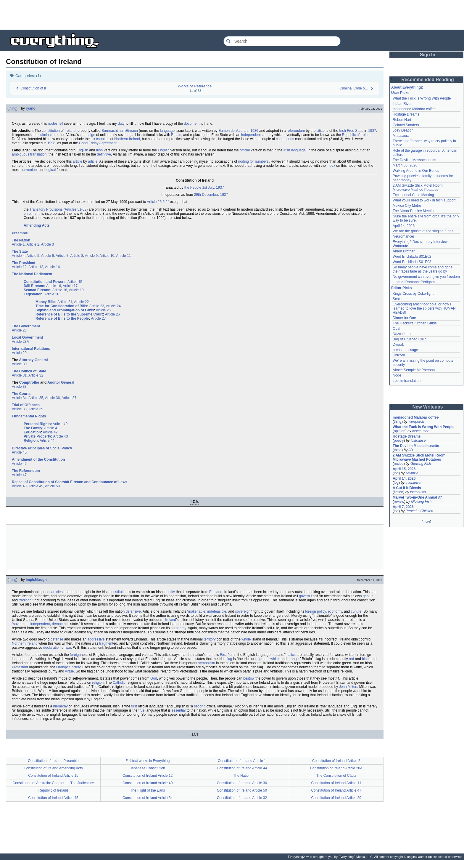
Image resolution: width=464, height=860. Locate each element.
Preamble (20, 233)
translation (38, 154)
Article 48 (19, 486)
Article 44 (47, 440)
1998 (51, 143)
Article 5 (32, 256)
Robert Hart (402, 120)
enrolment (31, 214)
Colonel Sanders (406, 125)
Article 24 (113, 306)
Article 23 (96, 306)
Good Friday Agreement (98, 143)
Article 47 (19, 475)
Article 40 (60, 424)
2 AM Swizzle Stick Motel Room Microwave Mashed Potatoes (418, 187)
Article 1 (18, 244)
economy (335, 611)
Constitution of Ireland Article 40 (148, 783)
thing (12, 108)
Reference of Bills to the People (62, 318)
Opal (396, 328)
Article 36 (52, 398)
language (167, 131)
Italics (291, 655)
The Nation (21, 240)
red (351, 659)
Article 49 (35, 486)
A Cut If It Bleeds (407, 488)
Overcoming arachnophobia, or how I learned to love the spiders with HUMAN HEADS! (424, 308)
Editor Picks (401, 288)
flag (229, 659)
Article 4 (18, 256)
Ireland (70, 131)
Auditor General (60, 382)
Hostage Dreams (406, 114)
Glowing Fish (420, 464)
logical (51, 170)
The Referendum (26, 471)
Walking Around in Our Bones (416, 171)
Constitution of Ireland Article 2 (336, 761)
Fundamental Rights (29, 416)
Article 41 (51, 428)
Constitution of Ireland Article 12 (148, 775)
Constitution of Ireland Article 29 (336, 798)
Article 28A (20, 341)
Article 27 (98, 318)
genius (368, 596)
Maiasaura (401, 136)
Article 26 (112, 314)
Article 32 (35, 375)
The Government (26, 326)
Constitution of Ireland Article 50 (242, 790)
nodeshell (55, 123)
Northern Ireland (127, 139)
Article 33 (19, 387)
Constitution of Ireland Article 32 (242, 798)
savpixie (411, 473)
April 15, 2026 (404, 469)
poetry (399, 440)
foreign (75, 655)
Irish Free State (351, 131)
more (426, 521)
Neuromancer (403, 236)
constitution (51, 131)
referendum (296, 131)
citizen (322, 131)
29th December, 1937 (211, 195)
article (77, 161)
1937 (372, 131)
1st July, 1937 (213, 187)
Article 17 (70, 286)
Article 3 (47, 244)
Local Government (27, 337)
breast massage (405, 350)
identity (169, 592)
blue (365, 659)
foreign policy (315, 611)
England (215, 592)
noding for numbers (253, 161)
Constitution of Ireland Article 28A (336, 768)
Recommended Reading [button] (427, 79)
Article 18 (59, 290)
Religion (31, 440)
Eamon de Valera (232, 131)
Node (397, 375)
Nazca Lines (402, 334)
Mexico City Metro (407, 206)
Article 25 (103, 310)
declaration (52, 648)
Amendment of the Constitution (38, 459)
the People (192, 187)
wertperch (416, 421)
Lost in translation (406, 381)
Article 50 (52, 486)
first (134, 706)
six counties (100, 139)
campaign (87, 135)
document (191, 123)
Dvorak (398, 344)
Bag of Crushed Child (409, 339)
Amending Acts (37, 225)
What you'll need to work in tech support (424, 200)
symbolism (206, 663)
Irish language (294, 150)
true (141, 710)
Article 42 (50, 432)
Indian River (402, 104)
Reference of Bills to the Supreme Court (69, 314)
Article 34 (19, 398)
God (153, 678)
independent (251, 135)
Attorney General (33, 360)
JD (410, 450)
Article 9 (91, 256)
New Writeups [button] (428, 406)
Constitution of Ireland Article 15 (53, 775)
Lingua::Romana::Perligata (414, 282)
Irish (99, 150)
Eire (223, 655)
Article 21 (64, 302)
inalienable (196, 611)
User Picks (400, 93)
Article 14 (52, 267)
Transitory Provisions (46, 209)
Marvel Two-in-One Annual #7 (417, 497)
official (245, 150)
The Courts (21, 394)
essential (179, 710)
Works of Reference (195, 86)
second (199, 706)
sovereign (242, 611)
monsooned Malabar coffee (414, 109)
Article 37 (69, 398)
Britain (176, 135)
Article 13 (35, 267)
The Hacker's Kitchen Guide (415, 323)
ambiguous (20, 154)
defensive (133, 611)
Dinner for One (404, 318)
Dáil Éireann (34, 286)
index (331, 166)
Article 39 (35, 409)
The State (20, 251)
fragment (106, 643)
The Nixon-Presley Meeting (414, 211)
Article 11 (123, 256)
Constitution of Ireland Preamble (53, 761)
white (274, 659)
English (82, 150)
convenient (29, 170)
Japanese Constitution (147, 768)
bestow (248, 678)
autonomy (178, 628)
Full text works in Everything (147, 761)
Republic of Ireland (356, 135)
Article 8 (76, 256)
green (263, 659)
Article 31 (19, 375)
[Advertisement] (232, 14)
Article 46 (19, 464)
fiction (398, 492)
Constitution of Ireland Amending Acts (53, 768)
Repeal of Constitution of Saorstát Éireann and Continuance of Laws (69, 482)
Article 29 (19, 353)
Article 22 (81, 302)
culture (356, 611)
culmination (47, 135)
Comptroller (29, 382)
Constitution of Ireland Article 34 (148, 798)
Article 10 (106, 256)
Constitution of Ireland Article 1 (242, 761)
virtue (69, 671)
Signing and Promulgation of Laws (65, 310)
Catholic (119, 682)
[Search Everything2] (282, 41)
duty (121, 123)
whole (246, 639)
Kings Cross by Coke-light (413, 294)
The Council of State (29, 371)
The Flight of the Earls (147, 790)
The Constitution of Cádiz (336, 775)
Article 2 (32, 244)
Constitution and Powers (44, 282)
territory (210, 639)
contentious (285, 139)
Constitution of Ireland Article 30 (242, 783)
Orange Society (68, 667)
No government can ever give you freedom (426, 277)
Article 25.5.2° (158, 202)
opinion (399, 431)
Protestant (20, 667)
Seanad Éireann (37, 290)
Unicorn (399, 355)
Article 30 (19, 364)
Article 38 (19, 409)
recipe (399, 464)
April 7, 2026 (403, 507)
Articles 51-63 (75, 209)
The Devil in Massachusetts (414, 160)
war (68, 648)
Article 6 (47, 256)
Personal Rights (37, 424)
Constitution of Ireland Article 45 (53, 798)
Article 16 (53, 286)
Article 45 (19, 452)
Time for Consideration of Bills (61, 306)
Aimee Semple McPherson (414, 370)
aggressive (96, 639)
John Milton (348, 687)
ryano (31, 108)
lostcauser (420, 431)
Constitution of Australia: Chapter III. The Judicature (53, 783)
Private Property (37, 436)
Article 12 (19, 267)
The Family (33, 428)
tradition (25, 600)
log (396, 473)
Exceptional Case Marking (413, 195)
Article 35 (35, 398)
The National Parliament (32, 274)
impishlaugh (36, 580)
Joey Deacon (403, 130)
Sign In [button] (427, 54)
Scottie (398, 299)
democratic (60, 624)
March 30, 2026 (405, 165)
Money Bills (45, 302)
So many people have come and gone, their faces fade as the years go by (423, 269)
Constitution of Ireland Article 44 (242, 768)
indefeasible (216, 611)
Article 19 (76, 290)
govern (304, 596)
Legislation (33, 294)
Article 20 (51, 294)
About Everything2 (407, 87)
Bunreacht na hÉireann (120, 131)
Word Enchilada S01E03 (412, 262)
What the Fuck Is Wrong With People (422, 98)
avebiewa (412, 483)
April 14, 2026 (404, 226)
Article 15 (74, 282)
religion (98, 682)
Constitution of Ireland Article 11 (336, 783)
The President (23, 263)
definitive (104, 154)
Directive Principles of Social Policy (42, 448)
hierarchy (60, 706)
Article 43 (60, 436)
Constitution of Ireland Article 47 (336, 790)
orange (293, 659)
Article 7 (62, 256)
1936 (254, 131)
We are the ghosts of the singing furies (423, 231)
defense (57, 639)
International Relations (31, 349)
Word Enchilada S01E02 (412, 256)
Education (32, 432)
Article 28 (19, 330)
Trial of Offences (26, 405)
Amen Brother (404, 251)
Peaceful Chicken (419, 511)
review (399, 501)
